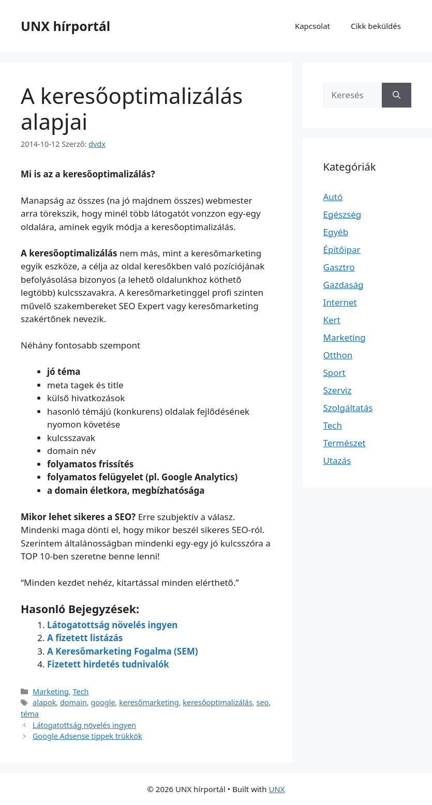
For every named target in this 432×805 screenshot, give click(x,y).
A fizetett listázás (85, 638)
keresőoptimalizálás (217, 702)
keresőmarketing (148, 702)
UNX (277, 789)
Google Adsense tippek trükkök (87, 736)
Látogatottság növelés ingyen (112, 625)
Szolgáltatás (348, 408)
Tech (80, 691)
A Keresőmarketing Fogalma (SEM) (122, 651)
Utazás (337, 460)
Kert (331, 320)
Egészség (342, 214)
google (103, 702)
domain (73, 702)
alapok (44, 702)
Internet (340, 302)
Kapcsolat (312, 26)
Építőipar (342, 249)
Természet (344, 443)
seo (262, 702)
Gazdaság (343, 285)
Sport (334, 372)
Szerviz (337, 390)
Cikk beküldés (376, 26)
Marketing (51, 691)
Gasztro (339, 267)
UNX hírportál (65, 26)
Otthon (338, 355)
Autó (333, 197)
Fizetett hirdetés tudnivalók (108, 664)
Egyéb (336, 232)
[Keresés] (396, 95)
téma (30, 714)
